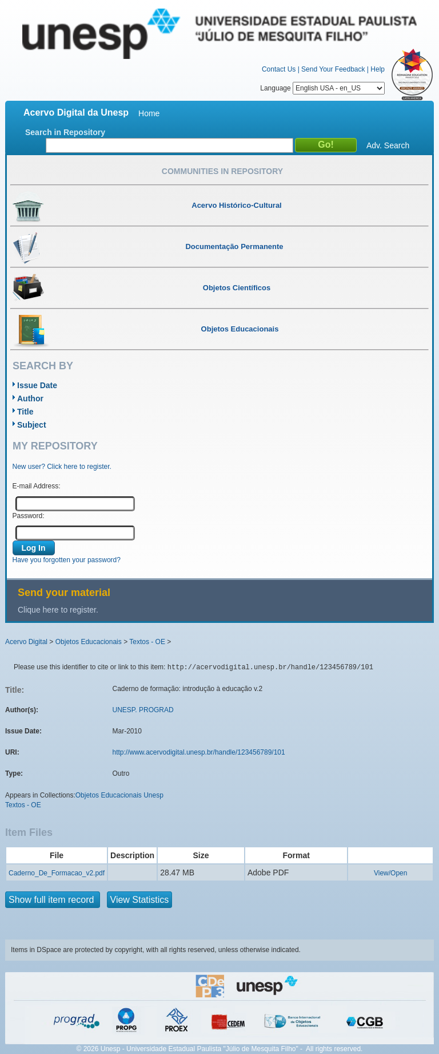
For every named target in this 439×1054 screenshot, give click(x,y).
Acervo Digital (26, 642)
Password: (29, 516)
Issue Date (37, 385)
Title (25, 411)
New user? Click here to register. (62, 467)
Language (322, 88)
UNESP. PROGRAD (143, 710)
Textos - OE (147, 642)
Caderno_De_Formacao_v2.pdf (57, 873)
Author (30, 398)
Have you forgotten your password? (67, 560)
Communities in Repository (222, 171)
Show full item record (53, 900)
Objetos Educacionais (88, 642)
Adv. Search (387, 145)
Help (377, 69)
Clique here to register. (58, 609)
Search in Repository (65, 132)
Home (148, 113)
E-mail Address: (37, 486)
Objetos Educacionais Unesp (119, 795)
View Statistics (139, 900)
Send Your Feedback (333, 69)
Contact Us (279, 69)
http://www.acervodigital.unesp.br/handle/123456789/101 (199, 752)
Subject (31, 424)
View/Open (390, 873)
